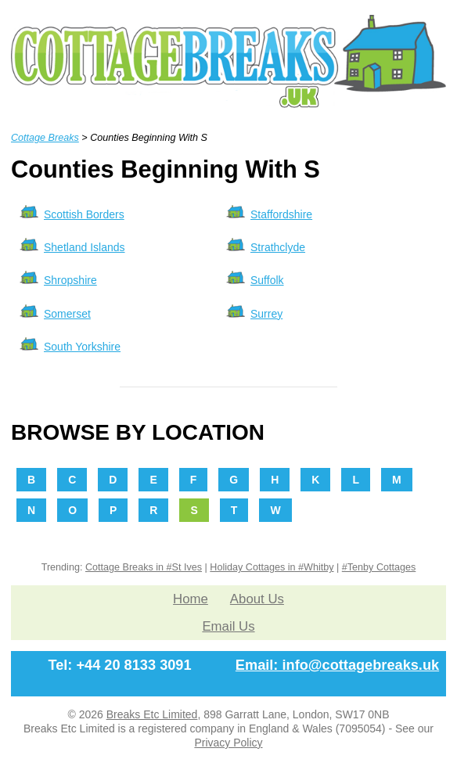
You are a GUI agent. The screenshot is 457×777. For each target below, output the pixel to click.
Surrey (266, 314)
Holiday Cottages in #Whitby (271, 567)
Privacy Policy (228, 742)
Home (190, 599)
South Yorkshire (82, 346)
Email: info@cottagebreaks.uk (337, 665)
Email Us (228, 626)
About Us (257, 599)
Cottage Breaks (45, 137)
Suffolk (267, 280)
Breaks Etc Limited (152, 714)
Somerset (67, 314)
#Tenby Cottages (379, 567)
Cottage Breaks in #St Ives (143, 567)
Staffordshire (281, 214)
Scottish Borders (84, 214)
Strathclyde (277, 247)
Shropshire (70, 280)
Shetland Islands (84, 247)
